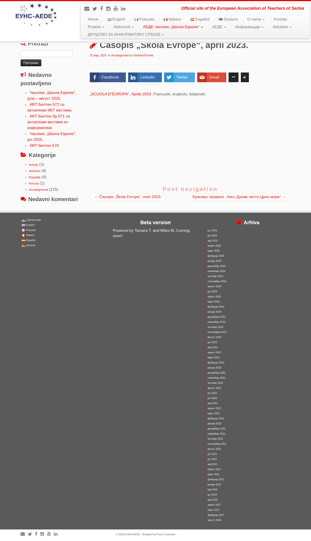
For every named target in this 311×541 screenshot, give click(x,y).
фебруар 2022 (216, 418)
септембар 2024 (217, 281)
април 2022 (214, 408)
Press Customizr (166, 534)
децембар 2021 (217, 428)
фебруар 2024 (216, 306)
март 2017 (214, 509)
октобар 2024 (215, 276)
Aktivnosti (124, 27)
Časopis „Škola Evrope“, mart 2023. (128, 197)
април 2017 (214, 504)
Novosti (34, 183)
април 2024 (214, 296)
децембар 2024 (217, 266)
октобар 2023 (215, 327)
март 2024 (214, 301)
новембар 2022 (216, 377)
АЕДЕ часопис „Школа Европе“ (173, 27)
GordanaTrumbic (143, 55)
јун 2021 (212, 459)
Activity (33, 164)
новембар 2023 (216, 321)
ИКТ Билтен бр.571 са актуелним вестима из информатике (48, 122)
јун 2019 (212, 494)
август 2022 (214, 388)
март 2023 (214, 357)
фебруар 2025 (216, 255)
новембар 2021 (216, 433)
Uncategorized (38, 189)
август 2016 (214, 520)
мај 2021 (213, 464)
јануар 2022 (214, 423)
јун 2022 (212, 398)
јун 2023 (212, 342)
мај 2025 (213, 240)
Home (93, 19)
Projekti (96, 27)
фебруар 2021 (216, 479)
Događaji (34, 177)
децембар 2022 (217, 372)
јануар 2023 (214, 367)
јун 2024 (212, 291)
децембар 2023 (217, 316)
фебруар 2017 (216, 515)
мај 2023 (213, 347)
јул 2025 (212, 230)
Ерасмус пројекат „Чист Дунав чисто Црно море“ (239, 197)
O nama (256, 19)
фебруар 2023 (216, 362)
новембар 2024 (216, 271)
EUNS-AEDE (132, 534)
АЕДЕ (219, 27)
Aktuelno (282, 27)
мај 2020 (213, 489)
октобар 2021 (215, 438)
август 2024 (214, 286)
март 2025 (214, 250)
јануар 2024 (214, 311)
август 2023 (214, 337)
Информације (249, 27)
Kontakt (280, 19)
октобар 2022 (215, 382)
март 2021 (214, 474)
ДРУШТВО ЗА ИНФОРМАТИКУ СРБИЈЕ (126, 34)
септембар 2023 (217, 332)
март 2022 (214, 413)
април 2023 (214, 352)
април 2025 (214, 245)
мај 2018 (213, 499)
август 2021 (214, 448)
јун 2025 (212, 235)
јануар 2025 (214, 261)
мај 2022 (213, 403)
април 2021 (214, 469)
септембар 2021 (217, 443)
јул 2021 (212, 454)
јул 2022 (212, 393)
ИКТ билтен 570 (44, 145)
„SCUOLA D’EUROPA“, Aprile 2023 (122, 94)
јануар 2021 (214, 484)
